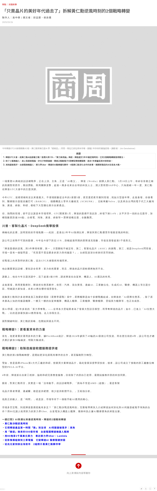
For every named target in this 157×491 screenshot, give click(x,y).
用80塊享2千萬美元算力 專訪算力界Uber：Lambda (36, 436)
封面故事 (13, 4)
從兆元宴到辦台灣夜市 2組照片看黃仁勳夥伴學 (33, 444)
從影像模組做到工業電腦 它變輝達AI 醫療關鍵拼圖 (35, 440)
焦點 (4, 4)
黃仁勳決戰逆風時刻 (16, 423)
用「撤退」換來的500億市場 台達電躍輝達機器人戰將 (37, 431)
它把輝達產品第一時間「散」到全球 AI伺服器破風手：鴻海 (40, 427)
